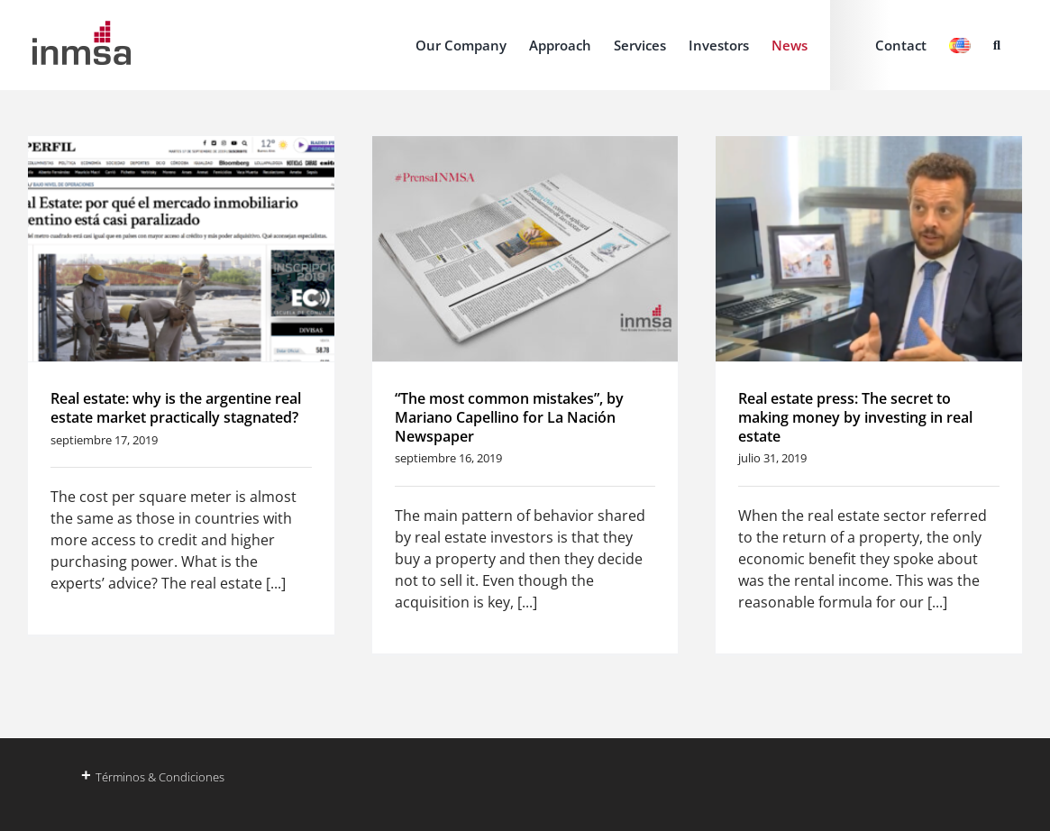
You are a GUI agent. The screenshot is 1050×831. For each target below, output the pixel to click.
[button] (996, 45)
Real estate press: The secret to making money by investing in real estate (855, 417)
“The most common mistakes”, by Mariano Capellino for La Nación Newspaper (509, 417)
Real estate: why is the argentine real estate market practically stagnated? (175, 407)
